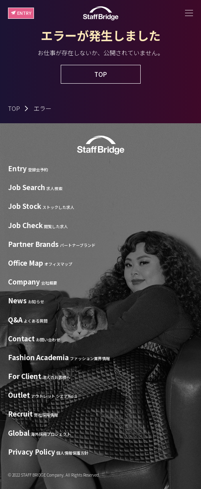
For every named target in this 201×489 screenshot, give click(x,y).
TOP (14, 108)
